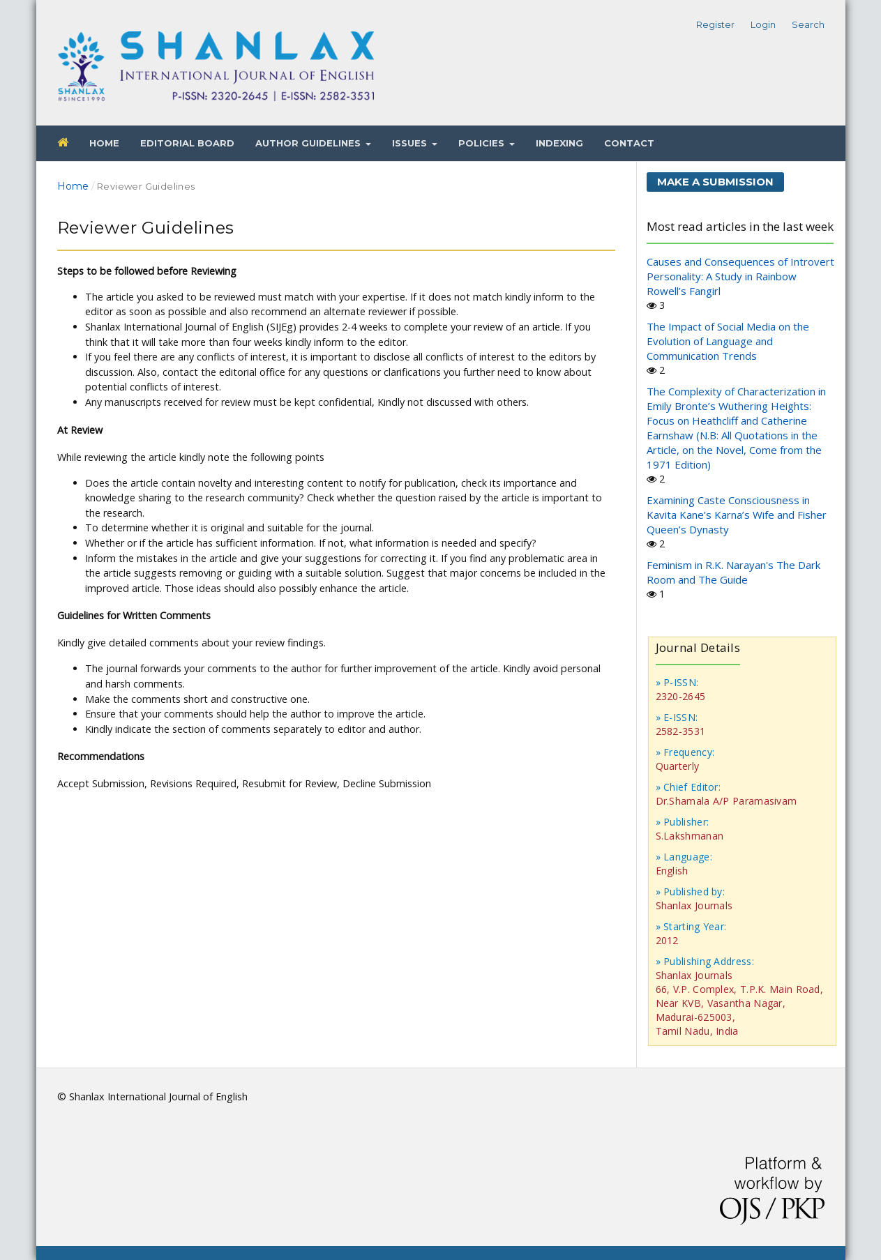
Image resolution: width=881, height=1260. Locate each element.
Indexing (559, 143)
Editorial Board (187, 143)
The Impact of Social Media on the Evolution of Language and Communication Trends (728, 341)
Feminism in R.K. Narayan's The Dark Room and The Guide (733, 572)
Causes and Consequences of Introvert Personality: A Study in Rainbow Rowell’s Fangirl (740, 276)
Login (763, 24)
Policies (482, 143)
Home (104, 143)
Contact (629, 143)
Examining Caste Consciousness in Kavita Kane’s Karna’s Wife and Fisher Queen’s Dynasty (737, 514)
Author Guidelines (309, 143)
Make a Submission (715, 181)
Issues (411, 143)
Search (808, 24)
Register (715, 24)
